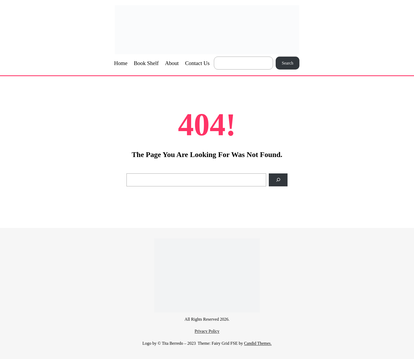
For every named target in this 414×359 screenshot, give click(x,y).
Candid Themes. (258, 343)
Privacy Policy (207, 331)
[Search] (278, 179)
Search (287, 63)
